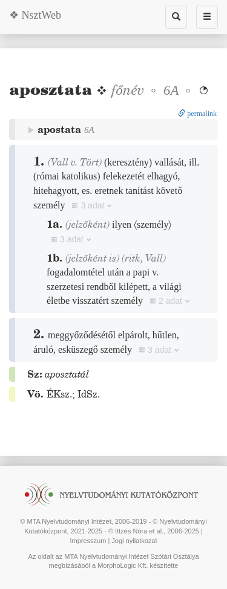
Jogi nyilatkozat (134, 540)
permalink (197, 113)
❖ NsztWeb (35, 15)
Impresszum (88, 540)
